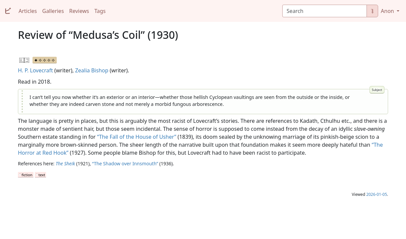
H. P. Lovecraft (35, 70)
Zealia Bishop (91, 70)
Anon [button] (388, 11)
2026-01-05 (376, 194)
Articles (28, 11)
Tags (99, 11)
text (41, 174)
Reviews (79, 11)
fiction (27, 174)
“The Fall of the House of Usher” (136, 136)
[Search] (324, 11)
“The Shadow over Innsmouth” (125, 163)
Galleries (53, 11)
